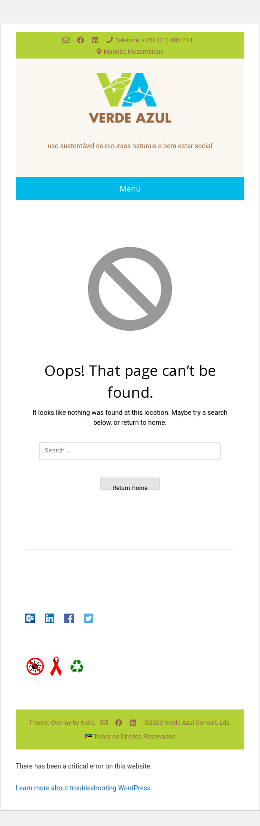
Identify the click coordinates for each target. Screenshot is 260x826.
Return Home (130, 487)
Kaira (87, 722)
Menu (130, 188)
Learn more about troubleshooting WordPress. (84, 788)
